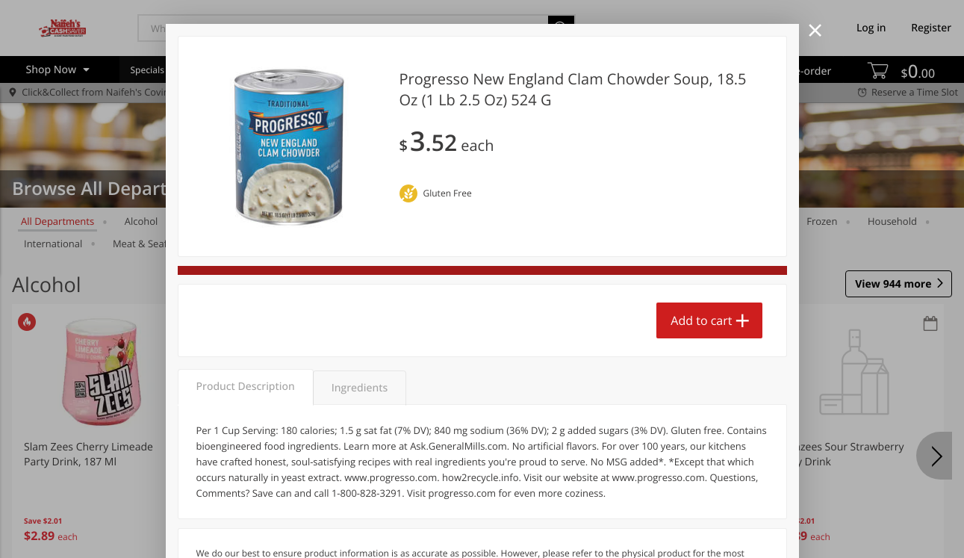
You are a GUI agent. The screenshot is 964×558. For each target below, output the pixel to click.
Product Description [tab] (245, 386)
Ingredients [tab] (360, 388)
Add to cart (701, 320)
